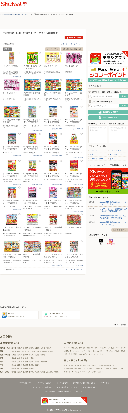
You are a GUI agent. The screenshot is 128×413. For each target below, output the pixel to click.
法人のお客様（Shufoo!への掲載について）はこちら (63, 392)
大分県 (37, 372)
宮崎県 (43, 372)
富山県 (31, 355)
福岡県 (13, 372)
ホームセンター (95, 158)
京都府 (25, 362)
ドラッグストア (115, 154)
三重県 (31, 358)
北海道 (13, 348)
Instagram (111, 242)
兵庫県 (19, 362)
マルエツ (85, 369)
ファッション (114, 150)
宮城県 (31, 348)
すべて (111, 158)
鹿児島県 (49, 372)
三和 (89, 372)
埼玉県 (27, 351)
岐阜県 (25, 358)
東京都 (13, 351)
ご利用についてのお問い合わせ (84, 383)
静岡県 (19, 358)
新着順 (7, 49)
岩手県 (25, 348)
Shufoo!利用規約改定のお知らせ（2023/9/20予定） (112, 223)
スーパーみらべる (105, 365)
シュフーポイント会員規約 (41, 387)
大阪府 (13, 362)
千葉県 (32, 351)
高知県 (31, 368)
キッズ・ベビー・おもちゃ (89, 351)
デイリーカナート (98, 372)
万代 (79, 369)
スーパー (92, 150)
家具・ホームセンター (119, 348)
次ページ (78, 44)
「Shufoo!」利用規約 (43, 383)
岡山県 (13, 365)
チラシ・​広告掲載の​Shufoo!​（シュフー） (14, 14)
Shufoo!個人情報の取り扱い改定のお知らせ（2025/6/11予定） (112, 216)
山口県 (37, 365)
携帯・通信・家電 (70, 354)
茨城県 (38, 351)
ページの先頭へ (121, 325)
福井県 (43, 355)
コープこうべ (76, 372)
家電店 (66, 351)
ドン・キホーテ (80, 365)
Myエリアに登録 (74, 37)
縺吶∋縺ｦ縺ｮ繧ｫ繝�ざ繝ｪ (72, 49)
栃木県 (44, 351)
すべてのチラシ (52, 49)
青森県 (19, 348)
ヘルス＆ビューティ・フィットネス (90, 354)
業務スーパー (69, 365)
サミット (67, 372)
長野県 (19, 355)
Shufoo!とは (105, 383)
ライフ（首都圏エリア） (115, 369)
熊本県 (31, 372)
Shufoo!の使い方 (25, 383)
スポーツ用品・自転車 (117, 351)
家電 (91, 154)
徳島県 (13, 368)
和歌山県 (44, 362)
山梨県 (13, 355)
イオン (115, 365)
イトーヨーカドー (70, 369)
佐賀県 (19, 372)
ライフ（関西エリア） (97, 369)
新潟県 (25, 355)
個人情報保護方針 (89, 387)
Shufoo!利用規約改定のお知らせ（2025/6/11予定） (112, 203)
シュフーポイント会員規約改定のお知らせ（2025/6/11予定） (113, 210)
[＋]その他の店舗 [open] (16, 76)
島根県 (31, 365)
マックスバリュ (92, 365)
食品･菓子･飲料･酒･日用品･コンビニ (84, 348)
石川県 (37, 355)
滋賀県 (31, 362)
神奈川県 (20, 351)
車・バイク (104, 351)
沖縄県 (56, 372)
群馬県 (50, 351)
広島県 (19, 365)
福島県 (48, 348)
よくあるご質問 (62, 383)
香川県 (19, 368)
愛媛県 (25, 368)
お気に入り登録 (19, 53)
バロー (84, 372)
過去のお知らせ (119, 230)
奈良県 (37, 362)
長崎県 (25, 372)
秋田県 (37, 348)
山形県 (43, 348)
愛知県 (13, 358)
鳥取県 (25, 365)
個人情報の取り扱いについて (67, 387)
